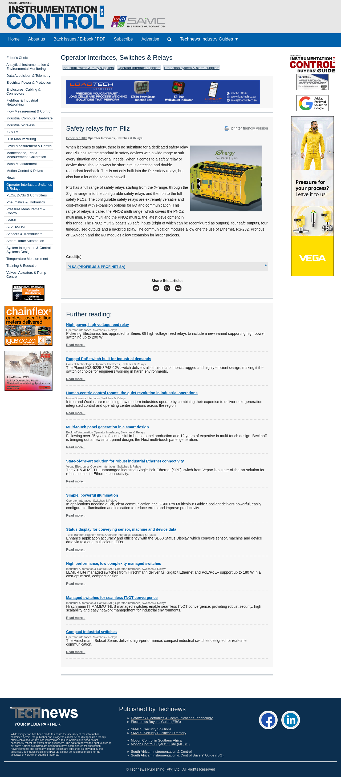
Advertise (150, 39)
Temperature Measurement (27, 259)
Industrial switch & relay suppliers (88, 68)
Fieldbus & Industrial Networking (22, 102)
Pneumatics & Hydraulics (25, 202)
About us (36, 39)
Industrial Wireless (20, 125)
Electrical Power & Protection (28, 82)
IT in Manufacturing (21, 139)
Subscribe (123, 39)
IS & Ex (12, 132)
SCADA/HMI (16, 227)
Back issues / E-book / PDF (79, 39)
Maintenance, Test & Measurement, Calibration (26, 155)
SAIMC (11, 220)
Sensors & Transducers (24, 234)
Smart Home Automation (25, 241)
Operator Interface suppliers (138, 68)
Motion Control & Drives (24, 171)
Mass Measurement (21, 164)
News (10, 178)
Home (14, 39)
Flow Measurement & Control (28, 111)
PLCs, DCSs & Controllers (26, 195)
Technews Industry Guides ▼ (209, 39)
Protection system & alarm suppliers (191, 68)
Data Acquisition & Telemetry (28, 76)
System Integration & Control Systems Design (28, 250)
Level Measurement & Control (29, 146)
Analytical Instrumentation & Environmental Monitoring (27, 67)
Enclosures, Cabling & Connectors (23, 91)
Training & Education (22, 266)
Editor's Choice (18, 58)
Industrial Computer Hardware (29, 118)
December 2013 (76, 138)
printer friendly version (245, 128)
